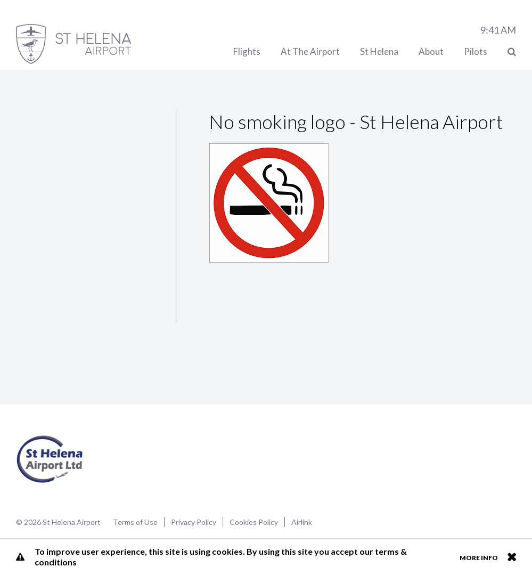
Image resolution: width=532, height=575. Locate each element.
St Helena (379, 51)
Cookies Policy (254, 522)
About (431, 51)
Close (511, 557)
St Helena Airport (50, 459)
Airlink (301, 522)
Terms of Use (135, 522)
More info (479, 558)
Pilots (475, 51)
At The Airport (310, 51)
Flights (246, 51)
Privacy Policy (193, 522)
